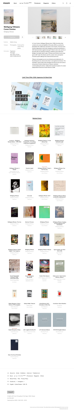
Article (17, 373)
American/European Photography (20, 46)
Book (15, 3)
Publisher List (36, 373)
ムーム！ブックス (25, 3)
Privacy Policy (24, 378)
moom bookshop (6, 3)
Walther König (13, 42)
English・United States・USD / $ (18, 384)
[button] (65, 37)
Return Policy (13, 378)
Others (53, 3)
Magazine (46, 3)
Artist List (29, 373)
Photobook (37, 3)
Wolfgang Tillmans (9, 31)
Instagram (21, 381)
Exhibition (23, 373)
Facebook (13, 381)
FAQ (19, 378)
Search (63, 3)
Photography (13, 45)
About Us (12, 373)
